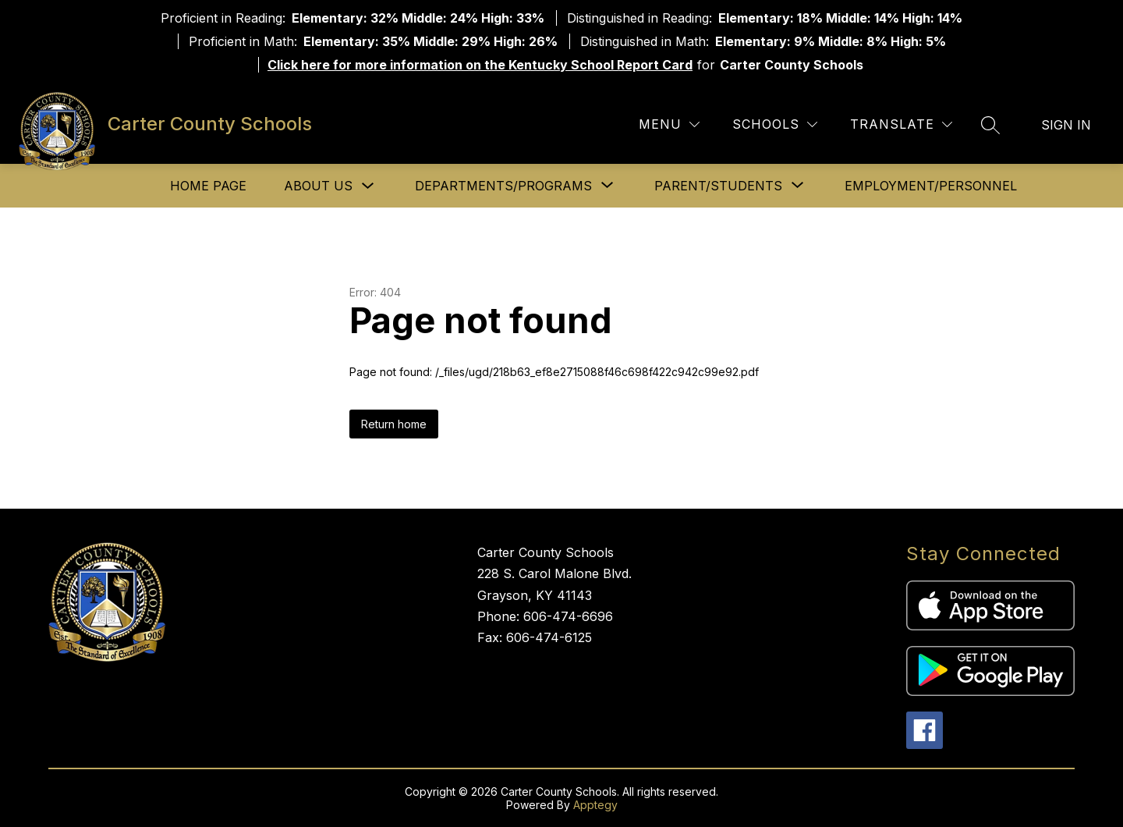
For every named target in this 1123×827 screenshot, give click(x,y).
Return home (394, 424)
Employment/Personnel (931, 185)
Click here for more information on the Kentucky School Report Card (480, 65)
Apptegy (595, 804)
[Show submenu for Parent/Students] (718, 185)
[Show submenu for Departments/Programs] (503, 185)
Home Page (208, 185)
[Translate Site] (901, 124)
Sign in (1066, 125)
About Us (318, 185)
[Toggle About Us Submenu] (368, 186)
